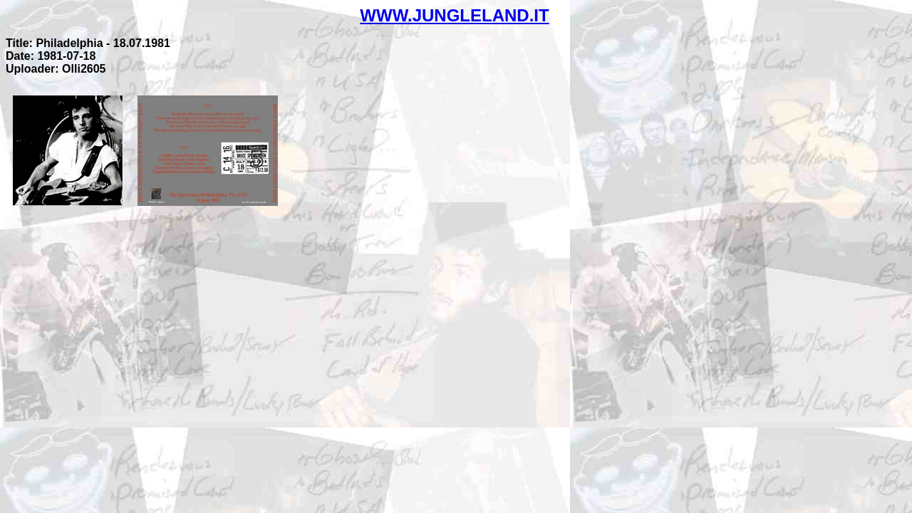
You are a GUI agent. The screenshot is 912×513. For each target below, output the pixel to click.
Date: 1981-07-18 (50, 56)
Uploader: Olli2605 (56, 69)
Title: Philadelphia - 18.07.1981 (88, 43)
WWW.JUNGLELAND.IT (454, 15)
